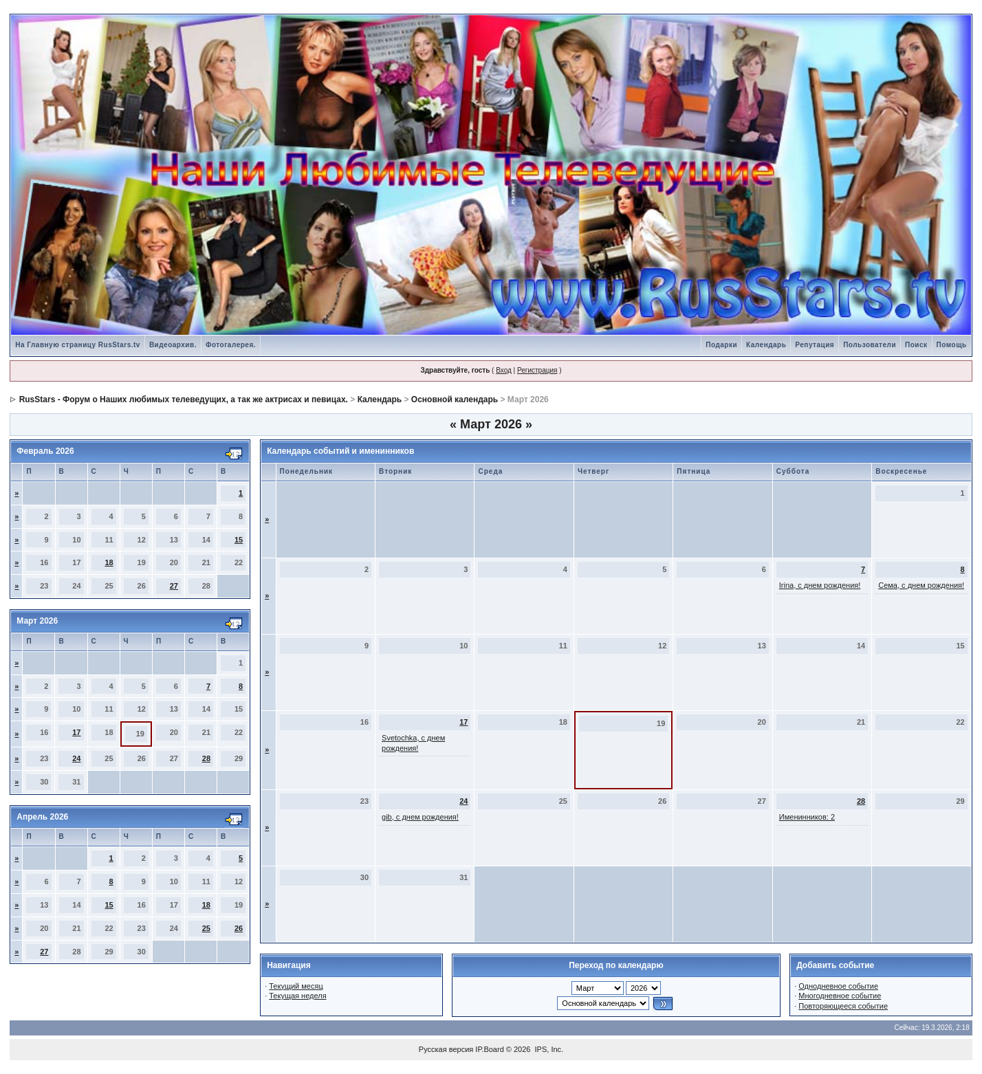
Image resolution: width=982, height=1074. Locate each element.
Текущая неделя (297, 995)
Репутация (814, 345)
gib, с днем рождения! (420, 817)
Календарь (766, 345)
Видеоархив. (173, 345)
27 (174, 586)
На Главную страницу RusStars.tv (77, 345)
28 (206, 758)
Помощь (952, 345)
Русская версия (446, 1049)
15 (238, 540)
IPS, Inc (548, 1049)
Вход (504, 370)
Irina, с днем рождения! (820, 585)
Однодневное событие (838, 986)
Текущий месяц (296, 986)
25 (206, 928)
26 (238, 928)
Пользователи (869, 345)
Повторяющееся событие (843, 1006)
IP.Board (489, 1049)
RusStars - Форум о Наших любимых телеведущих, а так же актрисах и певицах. (183, 399)
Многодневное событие (839, 995)
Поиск (916, 345)
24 (76, 758)
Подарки (721, 345)
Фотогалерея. (231, 345)
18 (109, 562)
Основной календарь (454, 399)
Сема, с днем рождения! (921, 585)
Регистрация (537, 370)
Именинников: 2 (807, 817)
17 (76, 732)
